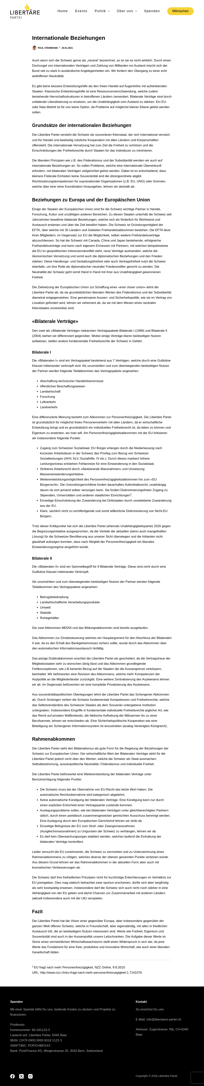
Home (63, 11)
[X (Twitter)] (21, 1076)
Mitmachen (180, 11)
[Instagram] (30, 1076)
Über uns (127, 11)
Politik (102, 11)
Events (81, 11)
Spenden (152, 11)
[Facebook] (12, 1076)
